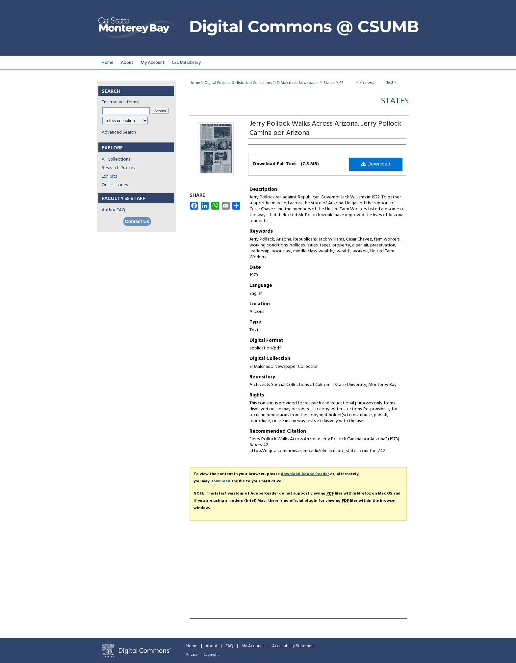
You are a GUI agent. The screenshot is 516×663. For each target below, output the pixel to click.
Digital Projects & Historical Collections (238, 83)
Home (195, 83)
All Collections (116, 159)
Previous (366, 82)
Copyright (211, 655)
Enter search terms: (120, 102)
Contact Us (137, 221)
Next (389, 82)
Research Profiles (118, 168)
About (211, 646)
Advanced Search (119, 132)
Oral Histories (115, 185)
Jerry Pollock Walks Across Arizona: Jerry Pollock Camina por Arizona (325, 128)
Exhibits (109, 176)
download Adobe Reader (305, 474)
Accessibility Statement (293, 646)
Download (375, 164)
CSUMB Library (186, 62)
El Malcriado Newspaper (298, 83)
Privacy (191, 655)
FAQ (229, 646)
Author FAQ (113, 210)
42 (341, 83)
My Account (253, 646)
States (329, 83)
